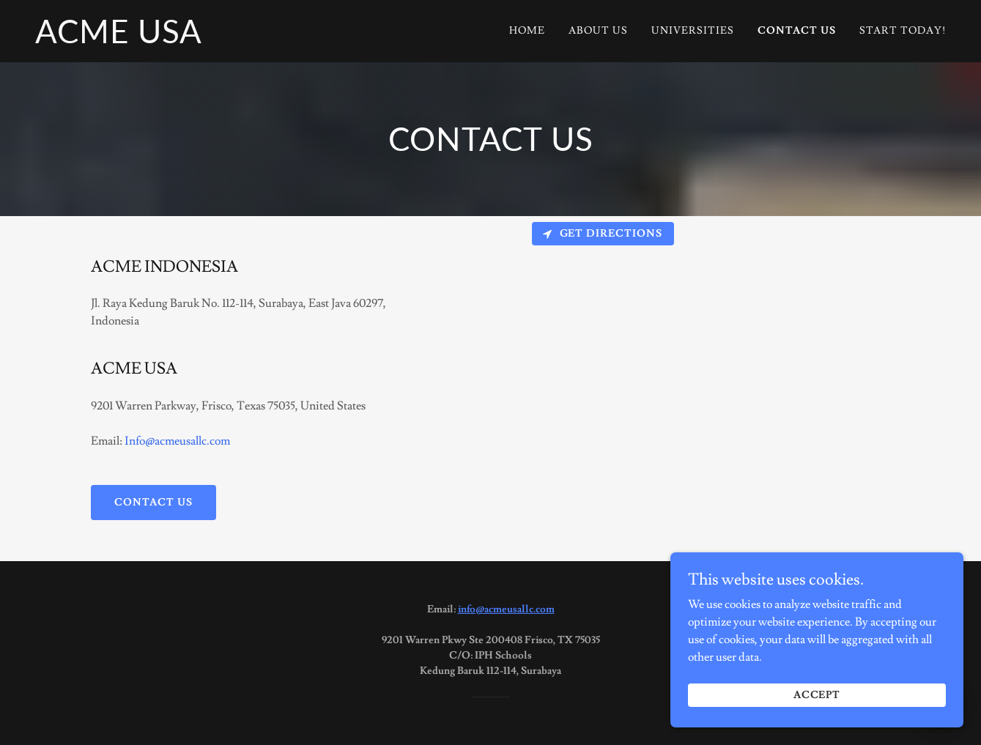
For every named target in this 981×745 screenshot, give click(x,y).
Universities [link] (692, 30)
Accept (817, 695)
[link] (118, 39)
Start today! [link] (902, 30)
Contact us (153, 502)
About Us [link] (598, 30)
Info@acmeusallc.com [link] (177, 441)
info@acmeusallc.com (506, 609)
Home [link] (527, 30)
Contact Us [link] (797, 30)
